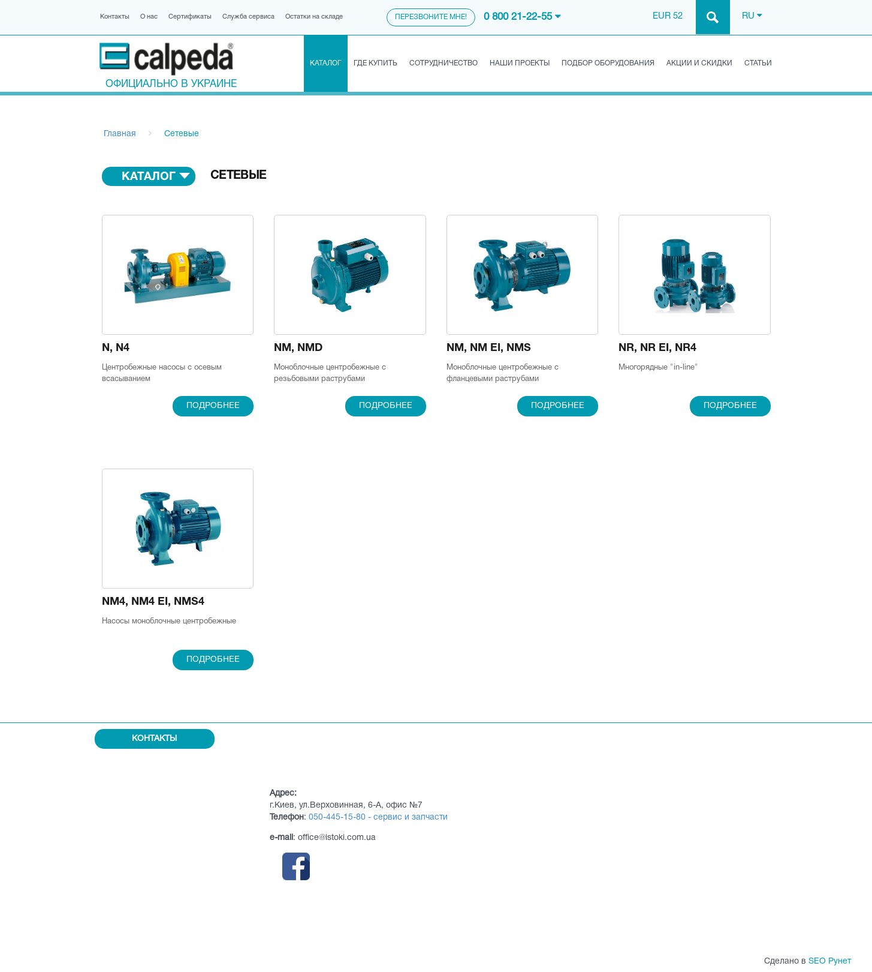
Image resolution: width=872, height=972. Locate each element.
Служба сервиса (248, 17)
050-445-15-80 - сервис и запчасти (378, 817)
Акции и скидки (699, 63)
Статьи (758, 63)
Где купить (375, 63)
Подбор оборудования (608, 63)
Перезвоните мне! (431, 17)
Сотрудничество (443, 63)
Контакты (114, 17)
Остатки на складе (314, 17)
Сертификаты (190, 17)
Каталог (326, 63)
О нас (149, 17)
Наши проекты (520, 63)
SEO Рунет (829, 961)
